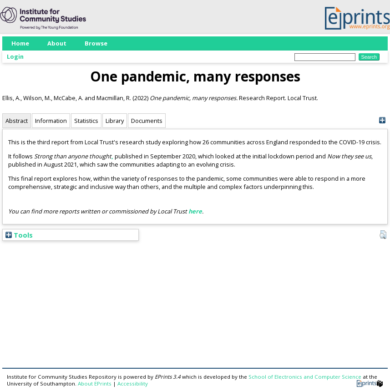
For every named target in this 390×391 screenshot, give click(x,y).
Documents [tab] (146, 121)
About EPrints (94, 383)
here (195, 211)
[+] (382, 120)
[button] (383, 234)
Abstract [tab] (16, 121)
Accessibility (132, 383)
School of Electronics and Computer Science (304, 376)
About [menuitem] (56, 43)
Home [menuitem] (20, 43)
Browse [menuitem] (96, 43)
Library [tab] (115, 121)
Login (15, 56)
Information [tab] (51, 121)
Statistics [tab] (86, 121)
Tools (19, 234)
